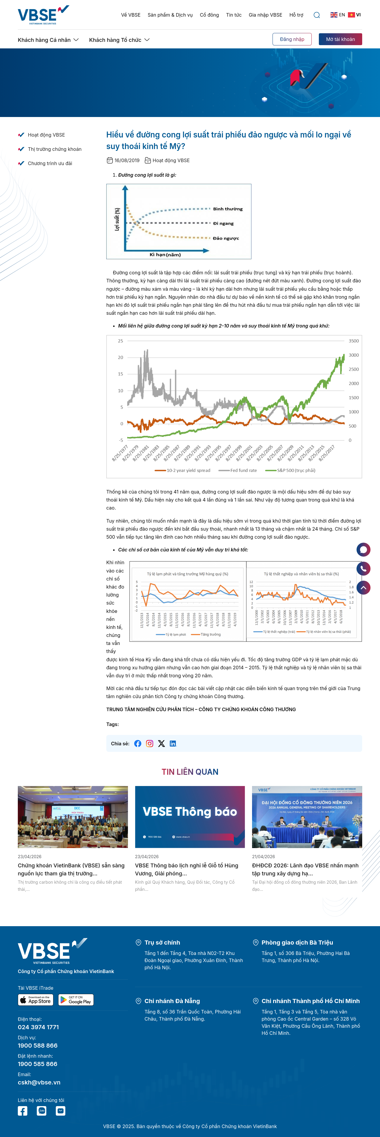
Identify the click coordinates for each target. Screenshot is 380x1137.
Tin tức (234, 15)
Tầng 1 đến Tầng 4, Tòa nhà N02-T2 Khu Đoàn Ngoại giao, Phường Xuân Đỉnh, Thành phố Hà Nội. (194, 960)
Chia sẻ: (120, 744)
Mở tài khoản (340, 39)
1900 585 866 (37, 1064)
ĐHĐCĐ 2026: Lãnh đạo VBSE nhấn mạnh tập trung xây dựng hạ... (305, 869)
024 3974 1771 (38, 1027)
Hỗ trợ (296, 15)
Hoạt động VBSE (46, 135)
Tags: (112, 724)
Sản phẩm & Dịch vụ (170, 15)
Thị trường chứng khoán (55, 149)
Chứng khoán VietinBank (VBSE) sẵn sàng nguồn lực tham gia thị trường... (71, 869)
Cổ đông (209, 15)
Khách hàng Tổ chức (115, 40)
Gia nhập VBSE (265, 15)
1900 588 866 (38, 1045)
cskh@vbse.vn (39, 1082)
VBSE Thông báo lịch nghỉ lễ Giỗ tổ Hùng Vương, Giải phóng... (186, 869)
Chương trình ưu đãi (50, 163)
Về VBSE (130, 15)
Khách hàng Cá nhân (44, 40)
